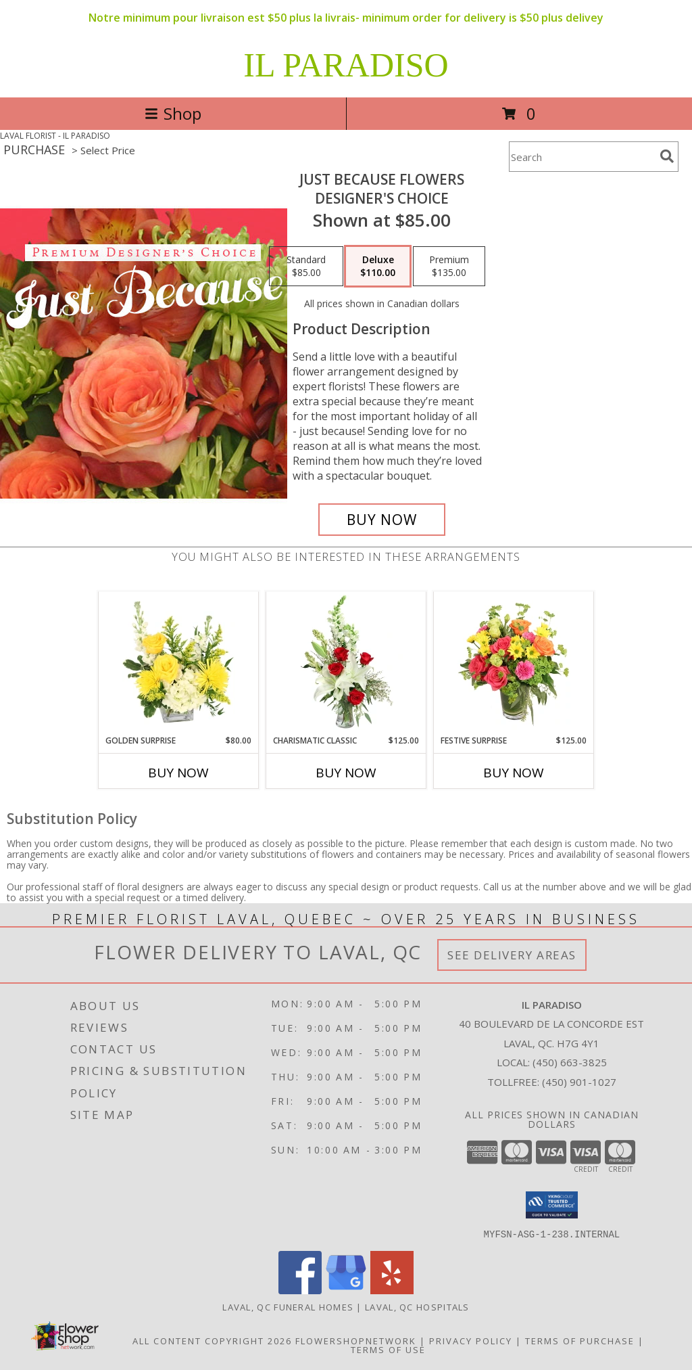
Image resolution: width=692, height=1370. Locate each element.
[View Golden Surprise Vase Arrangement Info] (178, 663)
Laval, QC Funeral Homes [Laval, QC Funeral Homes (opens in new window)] (287, 1306)
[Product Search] (582, 156)
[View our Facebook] (300, 1289)
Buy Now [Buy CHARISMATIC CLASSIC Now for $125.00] (346, 772)
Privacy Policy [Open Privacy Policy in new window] (470, 1340)
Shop (173, 113)
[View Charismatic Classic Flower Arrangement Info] (346, 663)
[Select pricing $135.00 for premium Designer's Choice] (449, 266)
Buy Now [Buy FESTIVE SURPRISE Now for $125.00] (513, 772)
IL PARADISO (345, 65)
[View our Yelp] (392, 1289)
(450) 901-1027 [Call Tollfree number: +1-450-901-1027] (579, 1082)
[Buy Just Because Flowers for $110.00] (381, 519)
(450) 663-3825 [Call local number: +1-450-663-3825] (570, 1062)
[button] (552, 1204)
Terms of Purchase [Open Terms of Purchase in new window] (580, 1340)
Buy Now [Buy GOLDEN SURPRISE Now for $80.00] (178, 772)
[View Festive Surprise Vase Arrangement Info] (514, 663)
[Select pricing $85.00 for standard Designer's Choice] (306, 266)
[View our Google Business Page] (346, 1289)
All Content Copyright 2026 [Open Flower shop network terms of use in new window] (212, 1340)
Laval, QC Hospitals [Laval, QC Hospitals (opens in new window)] (417, 1306)
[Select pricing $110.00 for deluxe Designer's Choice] (378, 266)
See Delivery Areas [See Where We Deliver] (511, 955)
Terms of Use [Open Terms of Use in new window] (388, 1349)
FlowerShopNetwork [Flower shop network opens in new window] (355, 1340)
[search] (667, 156)
